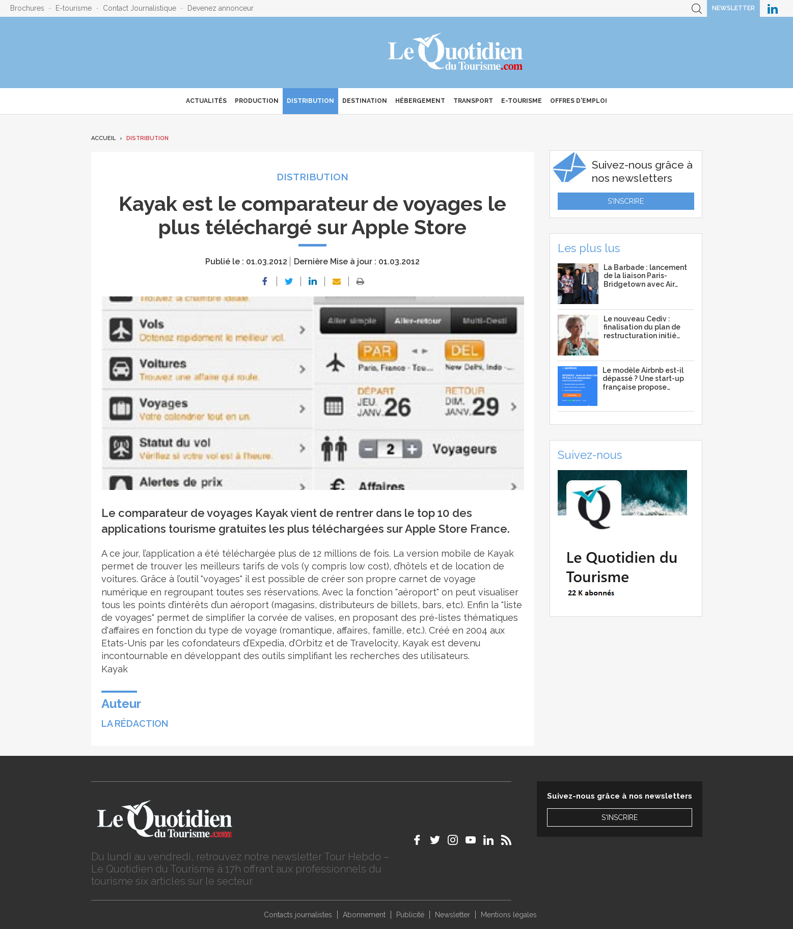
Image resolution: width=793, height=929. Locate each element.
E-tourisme (74, 8)
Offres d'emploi (578, 100)
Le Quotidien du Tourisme (456, 52)
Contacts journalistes (298, 915)
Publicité (410, 915)
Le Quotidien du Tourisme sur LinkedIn (772, 8)
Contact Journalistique (139, 8)
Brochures (27, 8)
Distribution (310, 100)
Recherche (696, 8)
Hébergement (420, 100)
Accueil (103, 138)
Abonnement (364, 915)
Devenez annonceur (220, 8)
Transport (473, 100)
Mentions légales (509, 915)
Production (257, 100)
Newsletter (733, 8)
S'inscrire (626, 201)
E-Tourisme (521, 100)
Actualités (206, 100)
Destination (364, 100)
